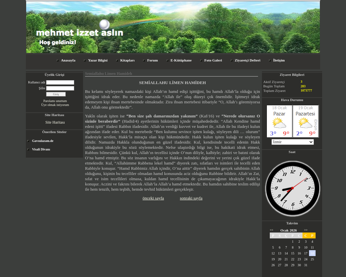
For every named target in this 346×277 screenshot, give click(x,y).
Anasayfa (68, 60)
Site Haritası (55, 122)
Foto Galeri (213, 60)
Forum (152, 60)
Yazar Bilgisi (97, 60)
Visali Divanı (41, 149)
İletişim (279, 60)
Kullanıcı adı (36, 82)
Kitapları (127, 60)
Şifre (42, 88)
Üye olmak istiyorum (55, 105)
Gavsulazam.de (42, 141)
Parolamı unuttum (55, 101)
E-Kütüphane (181, 60)
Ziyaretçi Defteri (247, 60)
